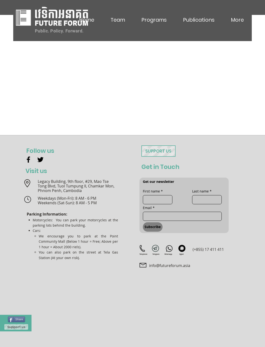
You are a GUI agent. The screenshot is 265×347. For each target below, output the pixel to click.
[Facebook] (28, 159)
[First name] (156, 199)
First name (153, 191)
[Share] (16, 319)
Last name (202, 191)
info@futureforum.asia (169, 265)
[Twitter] (40, 159)
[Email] (181, 216)
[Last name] (205, 199)
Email (149, 208)
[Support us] (16, 327)
